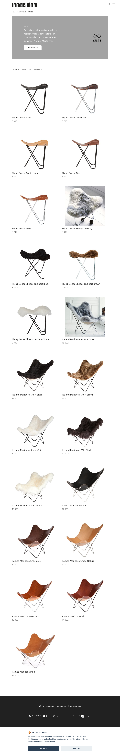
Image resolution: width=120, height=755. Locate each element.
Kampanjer (38, 70)
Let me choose (49, 742)
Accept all (43, 748)
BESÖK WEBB (33, 47)
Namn (24, 70)
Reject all (76, 748)
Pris (30, 70)
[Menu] (113, 4)
